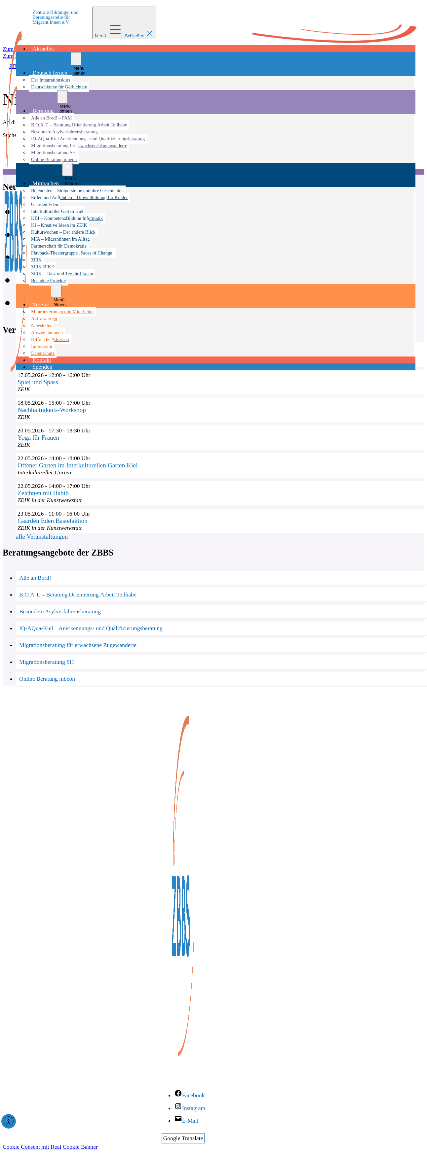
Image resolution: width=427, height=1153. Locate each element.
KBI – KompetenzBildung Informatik (67, 218)
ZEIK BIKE (42, 266)
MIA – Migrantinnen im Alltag (60, 239)
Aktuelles (43, 48)
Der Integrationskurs (50, 80)
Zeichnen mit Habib (43, 493)
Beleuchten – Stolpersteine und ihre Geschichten (77, 190)
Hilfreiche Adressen (50, 339)
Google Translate (183, 1138)
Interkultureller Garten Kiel (57, 211)
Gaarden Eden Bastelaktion (53, 520)
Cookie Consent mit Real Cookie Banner (50, 1146)
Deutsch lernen (49, 72)
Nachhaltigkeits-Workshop (52, 409)
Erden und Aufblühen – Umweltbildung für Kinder (79, 197)
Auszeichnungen (47, 332)
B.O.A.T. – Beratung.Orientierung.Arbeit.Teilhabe (79, 124)
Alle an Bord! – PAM (51, 117)
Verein (40, 304)
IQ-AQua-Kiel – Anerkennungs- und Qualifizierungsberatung (91, 628)
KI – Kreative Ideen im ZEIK (59, 225)
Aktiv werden (44, 318)
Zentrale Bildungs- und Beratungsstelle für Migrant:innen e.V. (55, 17)
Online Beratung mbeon (54, 159)
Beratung (43, 110)
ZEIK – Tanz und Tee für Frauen (62, 273)
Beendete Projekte (48, 280)
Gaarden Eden (44, 204)
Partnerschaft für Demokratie (59, 246)
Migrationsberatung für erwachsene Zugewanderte (79, 145)
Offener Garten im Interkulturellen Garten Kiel (78, 465)
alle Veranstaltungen (42, 536)
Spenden (42, 366)
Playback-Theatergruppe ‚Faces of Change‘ (72, 252)
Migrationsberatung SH (53, 152)
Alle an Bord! (35, 577)
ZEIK (36, 259)
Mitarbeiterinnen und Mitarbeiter (62, 311)
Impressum (41, 346)
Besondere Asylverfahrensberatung (64, 131)
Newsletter (41, 325)
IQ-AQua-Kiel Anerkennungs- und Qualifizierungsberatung (88, 138)
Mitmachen (45, 183)
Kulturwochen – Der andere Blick (63, 232)
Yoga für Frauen (38, 437)
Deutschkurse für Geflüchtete (59, 86)
